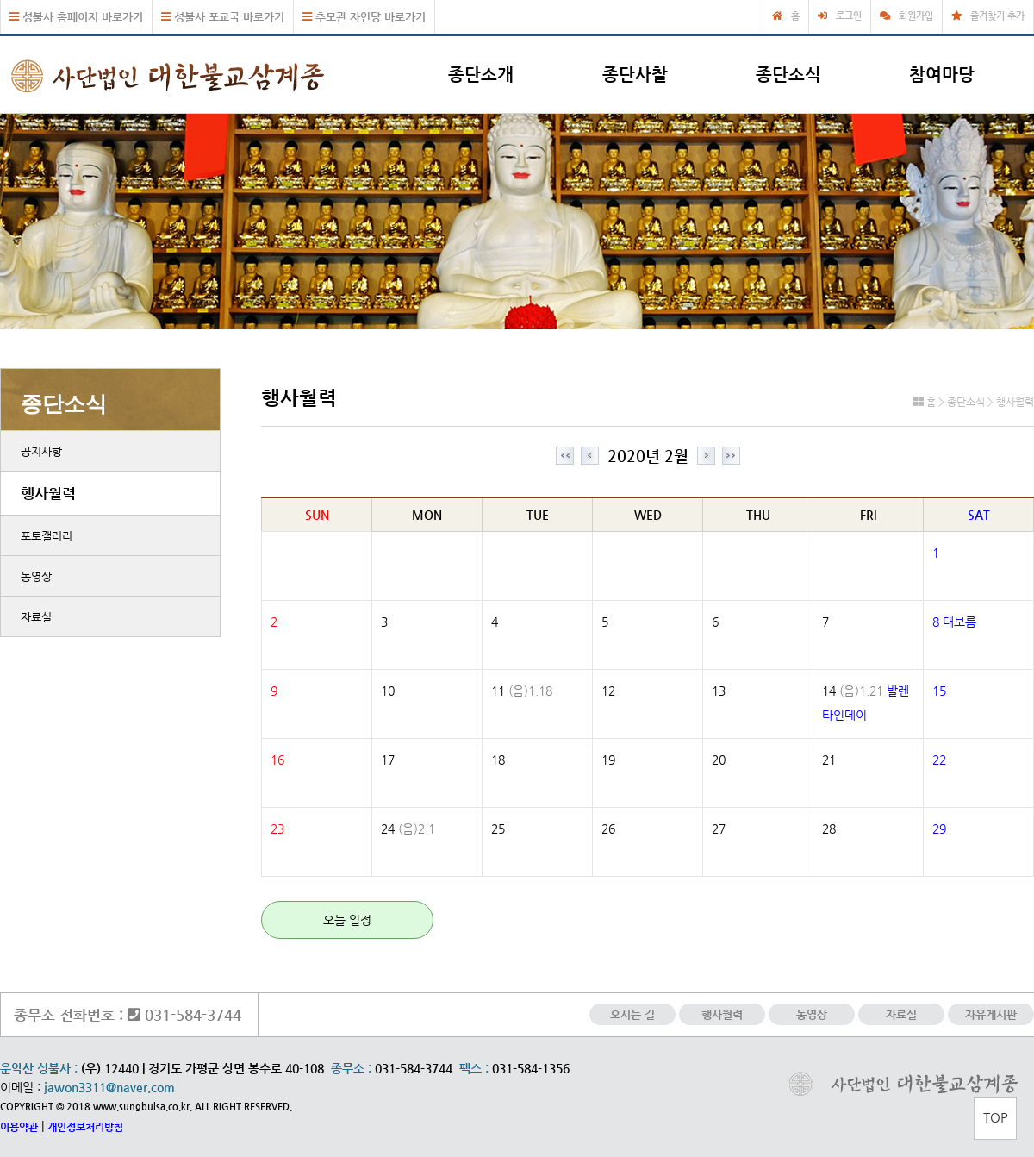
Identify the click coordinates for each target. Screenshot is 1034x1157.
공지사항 (41, 451)
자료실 (36, 616)
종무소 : (353, 1068)
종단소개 (481, 74)
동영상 (36, 576)
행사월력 (48, 493)
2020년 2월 (647, 456)
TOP (995, 1117)
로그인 (849, 16)
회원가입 (916, 16)
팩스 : (475, 1068)
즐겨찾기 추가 (997, 16)
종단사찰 (635, 74)
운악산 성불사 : (39, 1068)
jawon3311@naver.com (109, 1087)
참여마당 (942, 74)
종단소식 (788, 74)
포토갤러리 (46, 535)
